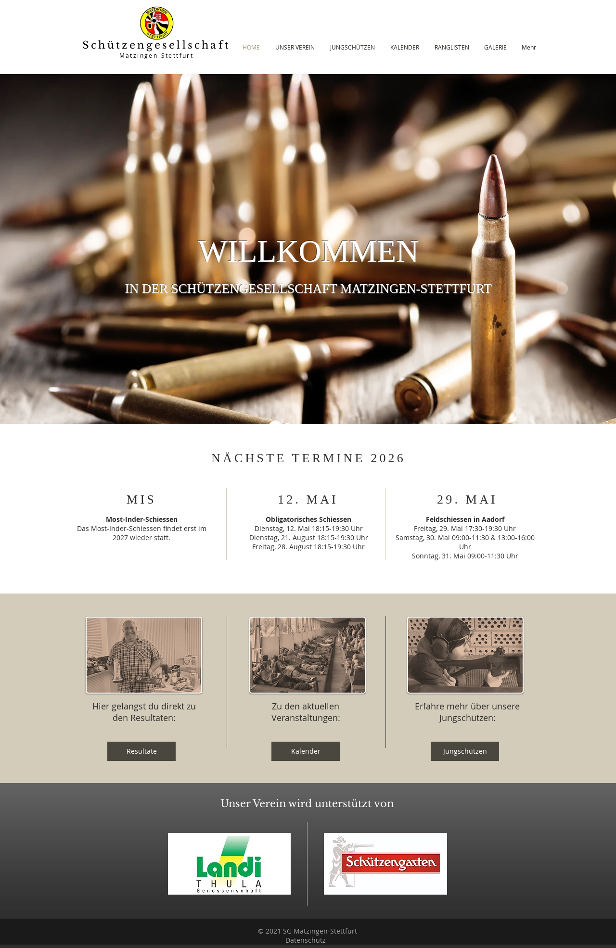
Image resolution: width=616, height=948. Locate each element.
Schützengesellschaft (156, 45)
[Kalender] (305, 751)
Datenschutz (305, 940)
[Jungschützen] (465, 751)
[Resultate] (141, 751)
